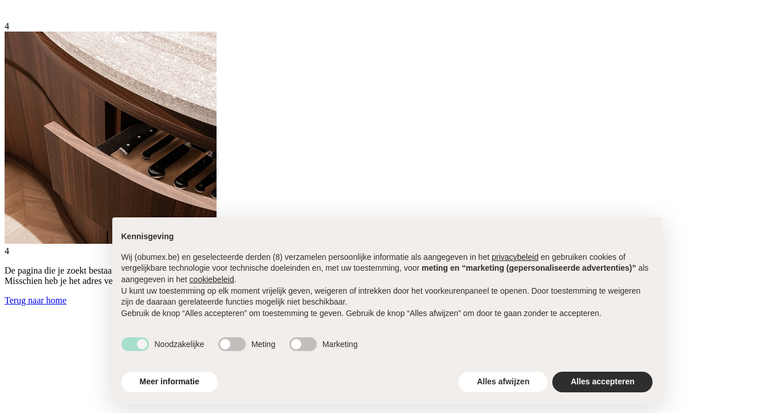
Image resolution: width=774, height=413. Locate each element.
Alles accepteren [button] (602, 381)
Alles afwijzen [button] (503, 381)
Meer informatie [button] (169, 381)
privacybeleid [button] (515, 257)
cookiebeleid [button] (212, 279)
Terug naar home (35, 300)
